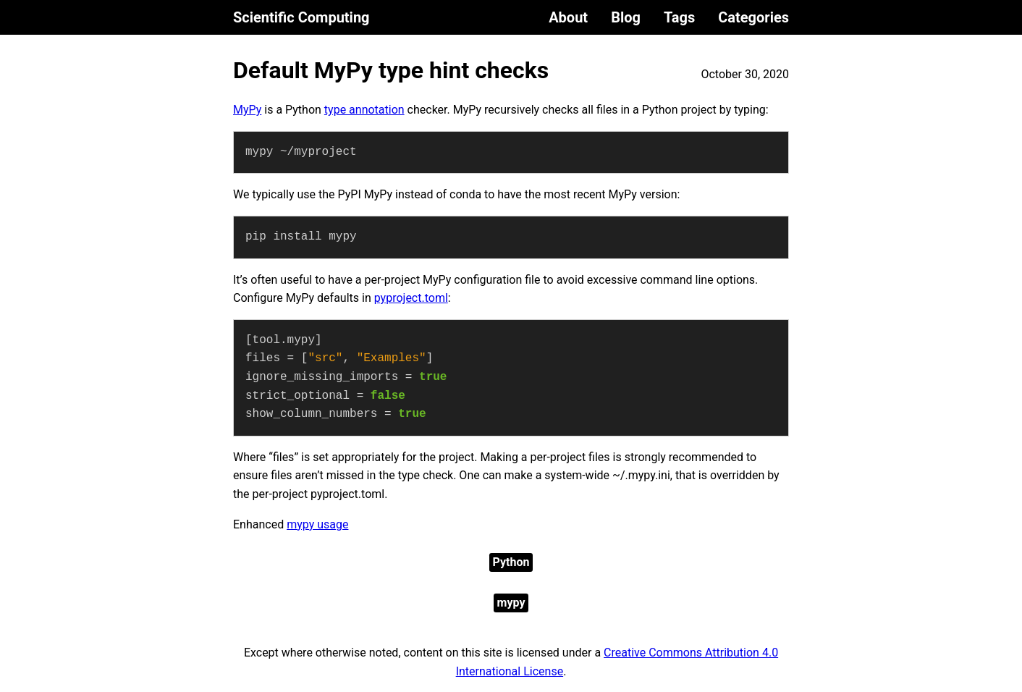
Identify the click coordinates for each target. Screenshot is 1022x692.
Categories (753, 17)
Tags (679, 17)
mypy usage (317, 524)
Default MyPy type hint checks (391, 70)
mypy (511, 602)
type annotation (364, 110)
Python (511, 562)
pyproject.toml (411, 298)
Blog (626, 17)
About (568, 17)
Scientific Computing (301, 17)
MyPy (247, 110)
